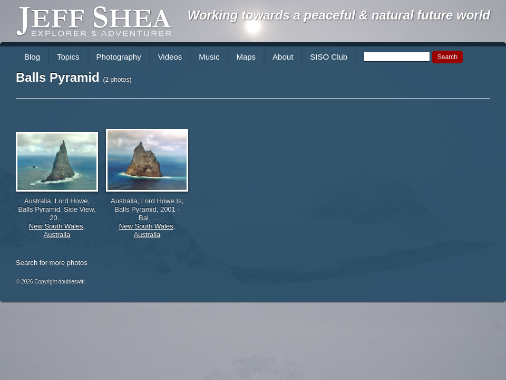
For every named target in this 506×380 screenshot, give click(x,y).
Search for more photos (51, 263)
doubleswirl (72, 281)
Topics (68, 56)
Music (209, 56)
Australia (57, 235)
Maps (246, 56)
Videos (170, 56)
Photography (118, 56)
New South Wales (56, 226)
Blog (32, 56)
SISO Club (328, 56)
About (283, 56)
